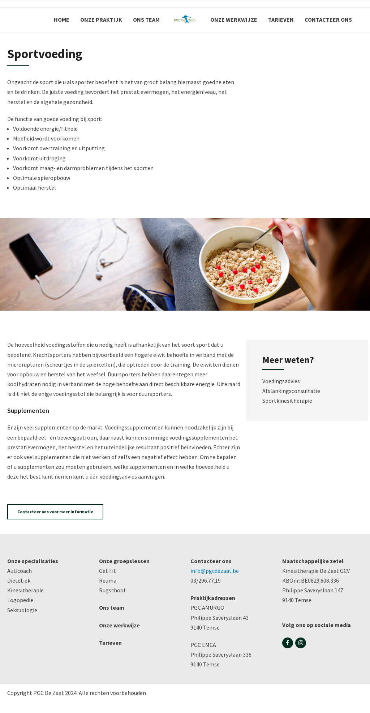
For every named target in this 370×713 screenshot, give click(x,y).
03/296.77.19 (205, 580)
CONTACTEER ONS (328, 19)
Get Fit (107, 570)
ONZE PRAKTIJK (101, 19)
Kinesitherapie (25, 590)
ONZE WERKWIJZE (233, 19)
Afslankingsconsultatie (291, 390)
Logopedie (20, 600)
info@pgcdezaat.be (214, 570)
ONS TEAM (146, 19)
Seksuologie (22, 610)
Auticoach (19, 570)
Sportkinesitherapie (287, 400)
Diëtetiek (18, 580)
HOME (61, 19)
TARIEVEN (281, 19)
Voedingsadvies (281, 381)
